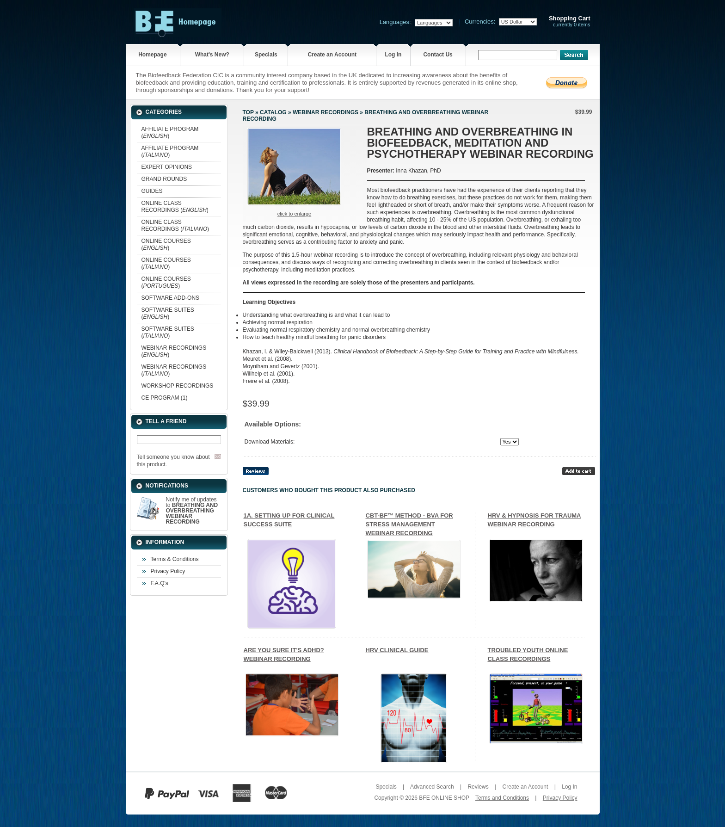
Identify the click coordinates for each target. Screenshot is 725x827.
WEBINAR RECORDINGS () (174, 351)
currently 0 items (569, 21)
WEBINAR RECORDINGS (325, 112)
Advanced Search (432, 787)
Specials (266, 54)
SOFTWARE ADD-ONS (170, 298)
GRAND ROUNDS (164, 179)
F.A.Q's (159, 583)
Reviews (477, 787)
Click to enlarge (294, 213)
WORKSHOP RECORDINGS (177, 386)
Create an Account (331, 54)
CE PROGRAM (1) (164, 398)
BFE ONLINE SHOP (444, 798)
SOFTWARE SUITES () (167, 313)
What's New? (212, 54)
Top (248, 112)
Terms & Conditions (175, 559)
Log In (393, 54)
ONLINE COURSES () (166, 244)
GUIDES (152, 191)
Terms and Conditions (502, 798)
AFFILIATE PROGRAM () (170, 132)
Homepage (152, 54)
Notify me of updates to (192, 510)
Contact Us (437, 54)
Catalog (273, 112)
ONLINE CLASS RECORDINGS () (175, 206)
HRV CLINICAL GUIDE (397, 650)
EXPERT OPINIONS (166, 167)
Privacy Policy (168, 571)
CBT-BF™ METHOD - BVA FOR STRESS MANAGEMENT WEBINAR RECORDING (409, 524)
